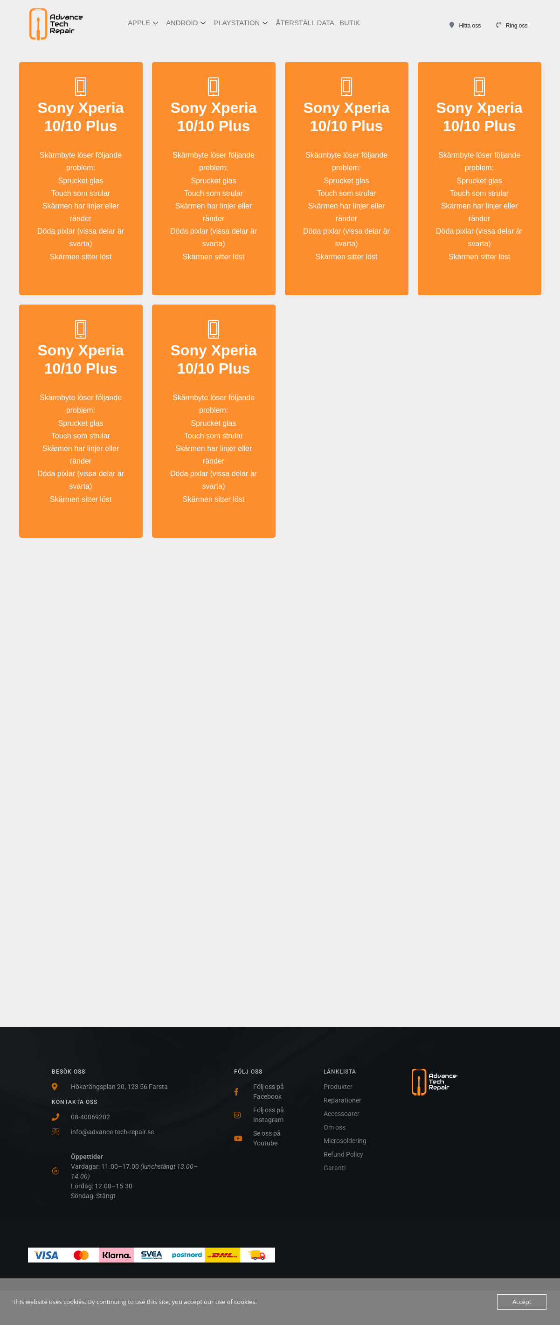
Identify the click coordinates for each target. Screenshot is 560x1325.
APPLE (143, 23)
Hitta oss (470, 25)
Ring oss (517, 25)
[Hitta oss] (452, 25)
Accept (522, 1301)
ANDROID (186, 23)
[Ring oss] (499, 25)
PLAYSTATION (240, 23)
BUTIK (349, 23)
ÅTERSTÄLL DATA (304, 23)
